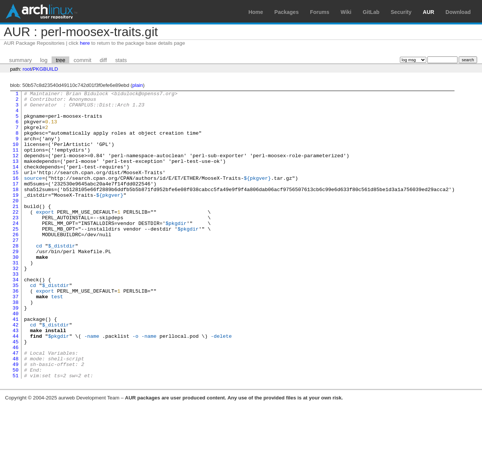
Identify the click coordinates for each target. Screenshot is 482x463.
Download (458, 12)
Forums (319, 12)
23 (15, 243)
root (27, 69)
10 (15, 155)
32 (15, 304)
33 (15, 311)
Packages (287, 12)
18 (15, 209)
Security (401, 12)
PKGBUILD (45, 69)
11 (15, 162)
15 (15, 189)
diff (103, 60)
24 (15, 250)
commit (82, 60)
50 (15, 426)
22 (15, 236)
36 (15, 331)
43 (15, 378)
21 (15, 229)
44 (15, 385)
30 (15, 290)
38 (15, 345)
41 (15, 365)
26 (15, 263)
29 (15, 284)
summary (20, 60)
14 (15, 182)
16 (15, 196)
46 (15, 399)
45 (15, 392)
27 (15, 270)
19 (15, 216)
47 (15, 405)
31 (15, 297)
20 (15, 223)
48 (15, 412)
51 (15, 433)
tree (60, 60)
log (44, 60)
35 (15, 324)
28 (15, 277)
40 (15, 358)
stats (121, 60)
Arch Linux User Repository (41, 11)
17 (15, 202)
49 (15, 419)
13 (15, 175)
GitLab (371, 12)
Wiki (346, 12)
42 (15, 372)
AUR (428, 12)
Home (256, 12)
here (85, 43)
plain (137, 85)
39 (15, 351)
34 (15, 317)
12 (15, 168)
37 (15, 338)
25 (15, 257)
